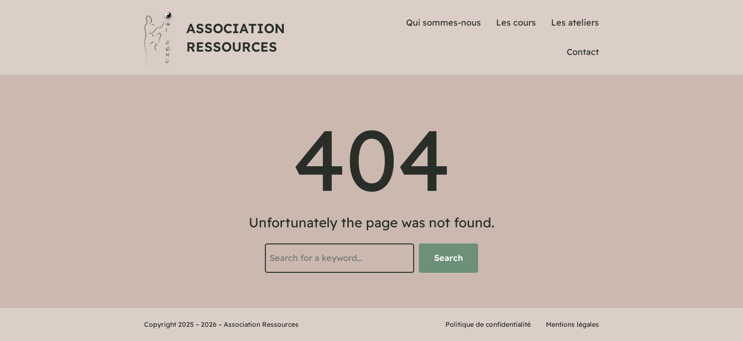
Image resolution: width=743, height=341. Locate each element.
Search (448, 257)
